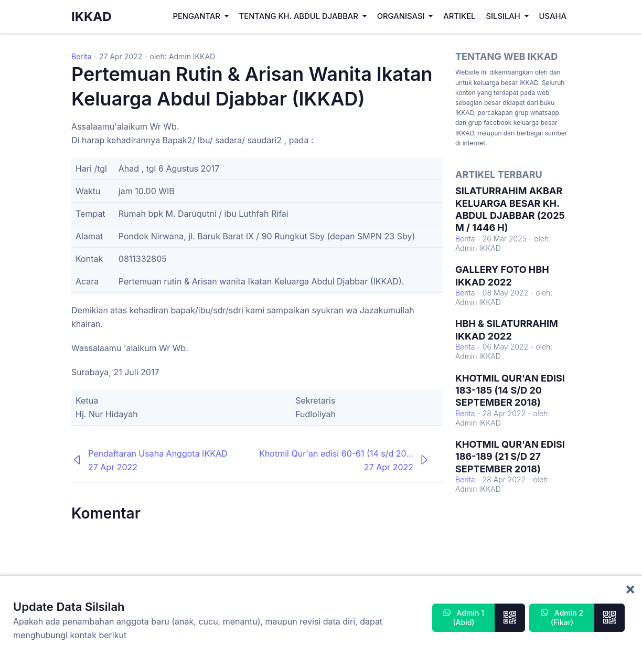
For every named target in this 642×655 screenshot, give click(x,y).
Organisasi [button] (402, 16)
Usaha (552, 16)
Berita (81, 56)
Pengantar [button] (197, 16)
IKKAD (91, 16)
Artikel (459, 16)
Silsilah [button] (504, 16)
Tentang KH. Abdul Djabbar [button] (299, 16)
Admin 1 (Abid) (463, 617)
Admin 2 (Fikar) (562, 617)
